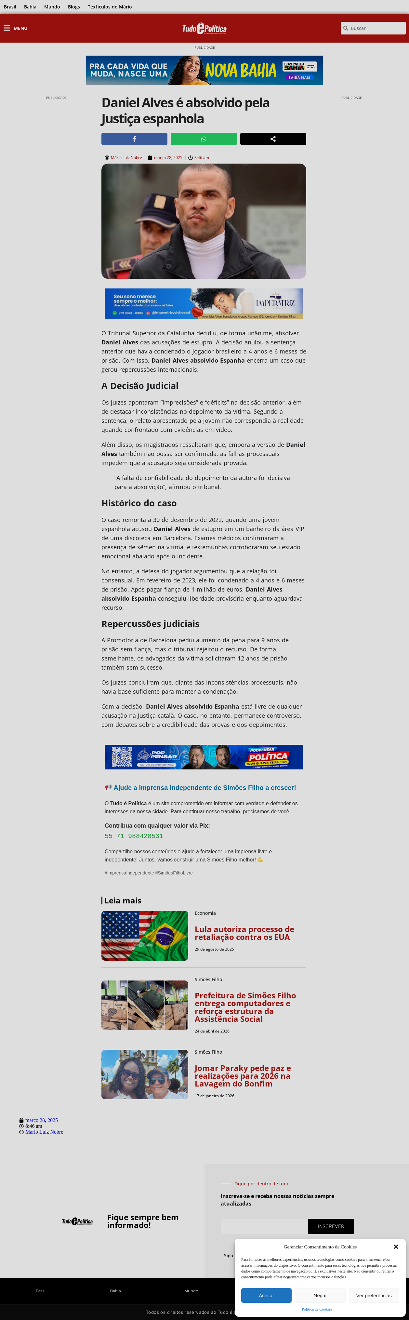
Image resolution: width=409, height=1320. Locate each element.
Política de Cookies (317, 1309)
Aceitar (266, 1295)
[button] (396, 1247)
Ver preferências (374, 1295)
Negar (320, 1295)
